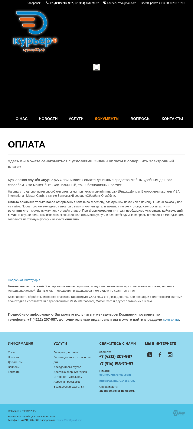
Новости (48, 119)
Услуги (76, 119)
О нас (22, 119)
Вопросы (141, 119)
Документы (107, 119)
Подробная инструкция (24, 280)
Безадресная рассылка (69, 386)
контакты (171, 319)
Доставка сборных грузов (70, 371)
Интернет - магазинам (68, 376)
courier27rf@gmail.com (119, 3)
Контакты (172, 119)
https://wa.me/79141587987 (117, 380)
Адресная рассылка (67, 381)
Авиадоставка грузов (67, 367)
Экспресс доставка (66, 352)
